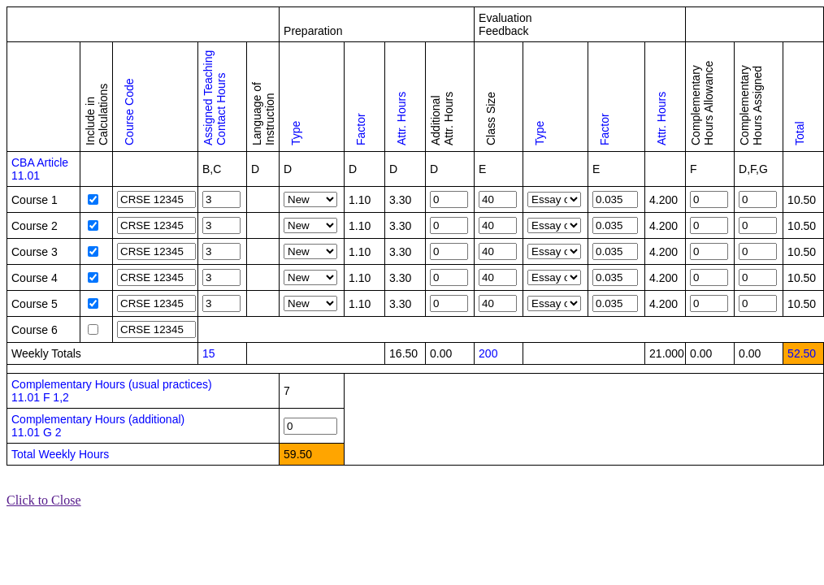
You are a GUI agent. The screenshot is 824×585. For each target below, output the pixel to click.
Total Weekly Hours (60, 454)
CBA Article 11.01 (39, 169)
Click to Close (44, 500)
